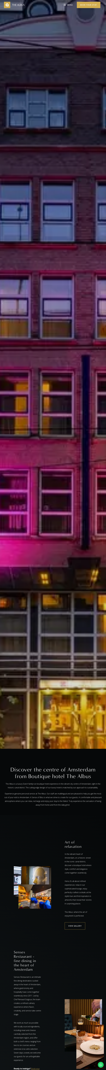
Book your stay (88, 5)
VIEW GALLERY (75, 926)
